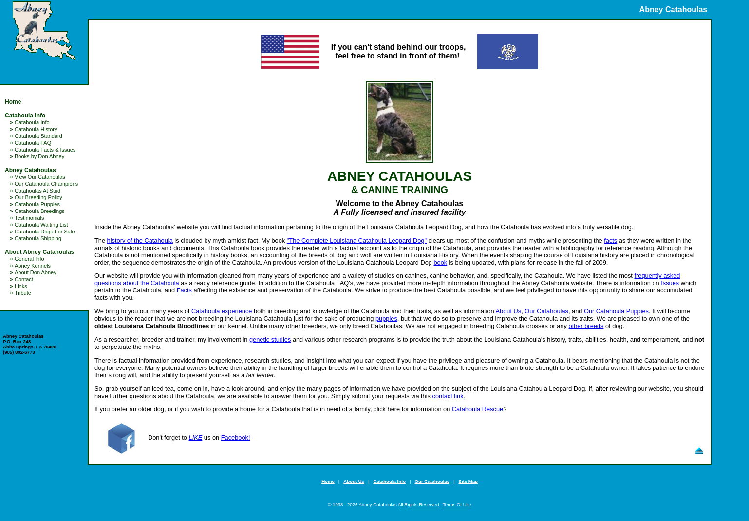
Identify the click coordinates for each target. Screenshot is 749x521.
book (440, 262)
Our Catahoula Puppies (616, 311)
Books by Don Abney (39, 156)
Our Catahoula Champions (46, 184)
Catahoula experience (221, 311)
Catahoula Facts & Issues (45, 150)
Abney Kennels (33, 266)
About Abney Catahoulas (39, 252)
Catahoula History (36, 129)
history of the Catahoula (140, 240)
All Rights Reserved (418, 504)
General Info (29, 259)
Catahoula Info (25, 115)
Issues (670, 283)
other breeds (586, 325)
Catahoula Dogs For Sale (45, 231)
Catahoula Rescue (477, 409)
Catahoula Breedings (40, 211)
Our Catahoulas (546, 311)
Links (21, 286)
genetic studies (270, 339)
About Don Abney (35, 272)
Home (13, 101)
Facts (184, 290)
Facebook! (235, 437)
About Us (509, 311)
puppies (386, 318)
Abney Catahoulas (30, 170)
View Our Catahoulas (40, 177)
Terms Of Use (457, 504)
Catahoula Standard (38, 136)
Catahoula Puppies (37, 204)
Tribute (23, 293)
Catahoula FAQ (33, 143)
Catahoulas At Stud (37, 190)
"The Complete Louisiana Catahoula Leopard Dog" (357, 240)
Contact (24, 279)
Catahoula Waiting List (41, 225)
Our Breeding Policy (38, 197)
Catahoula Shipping (38, 238)
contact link (448, 396)
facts (610, 240)
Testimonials (29, 218)
